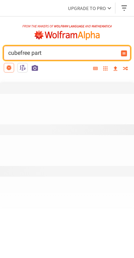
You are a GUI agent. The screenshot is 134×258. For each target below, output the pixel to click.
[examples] (105, 69)
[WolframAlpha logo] (67, 35)
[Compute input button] (124, 53)
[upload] (115, 69)
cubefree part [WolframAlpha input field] (62, 53)
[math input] (22, 68)
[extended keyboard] (95, 69)
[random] (125, 69)
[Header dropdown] (125, 8)
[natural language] (9, 68)
